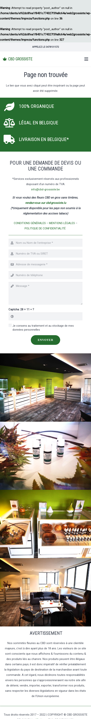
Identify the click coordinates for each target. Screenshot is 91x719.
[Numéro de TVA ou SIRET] (45, 254)
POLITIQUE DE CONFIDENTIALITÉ (45, 228)
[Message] (45, 293)
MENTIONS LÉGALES (62, 223)
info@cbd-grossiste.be (45, 189)
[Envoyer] (45, 340)
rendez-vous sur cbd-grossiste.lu (45, 203)
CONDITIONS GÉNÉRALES (30, 223)
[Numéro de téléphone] (45, 275)
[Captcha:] (45, 316)
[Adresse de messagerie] (45, 264)
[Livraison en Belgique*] (11, 139)
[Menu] (86, 59)
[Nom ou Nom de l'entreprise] (45, 243)
